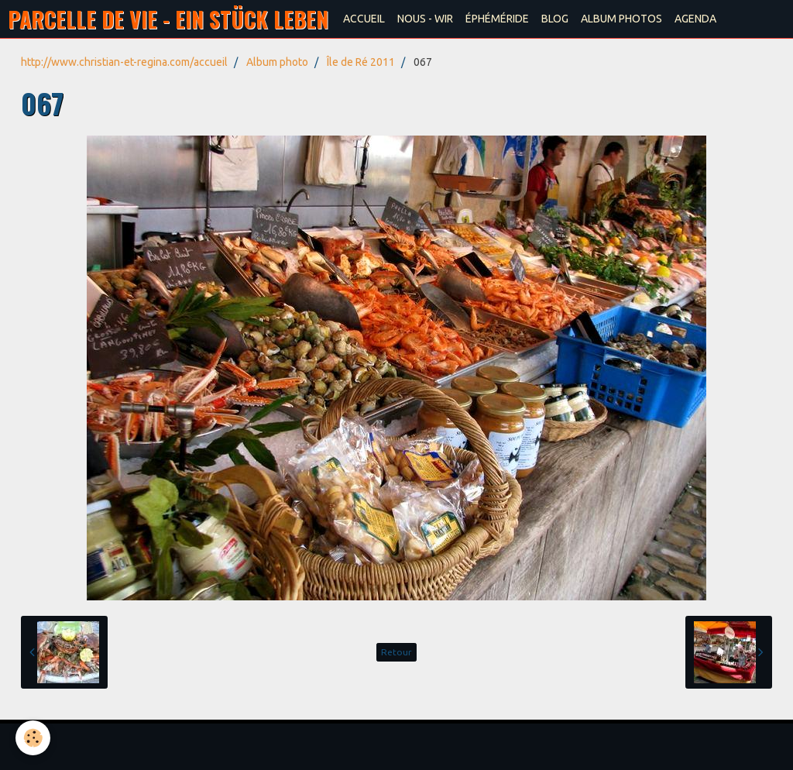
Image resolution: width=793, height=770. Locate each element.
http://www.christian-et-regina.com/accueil (124, 62)
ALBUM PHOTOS (621, 18)
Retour (396, 652)
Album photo (277, 62)
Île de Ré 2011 (361, 62)
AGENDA (695, 18)
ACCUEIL (364, 18)
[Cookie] (32, 737)
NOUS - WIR (425, 18)
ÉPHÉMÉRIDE (497, 18)
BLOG (554, 18)
